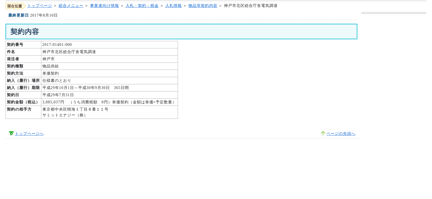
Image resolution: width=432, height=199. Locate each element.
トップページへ (29, 134)
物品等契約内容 (202, 6)
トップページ (39, 6)
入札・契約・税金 (142, 6)
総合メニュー (71, 6)
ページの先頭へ (340, 134)
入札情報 (173, 6)
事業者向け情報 (104, 6)
